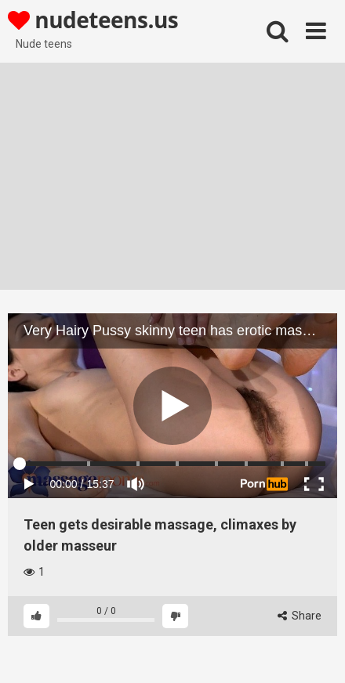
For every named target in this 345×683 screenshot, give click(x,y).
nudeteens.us (93, 19)
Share (299, 615)
